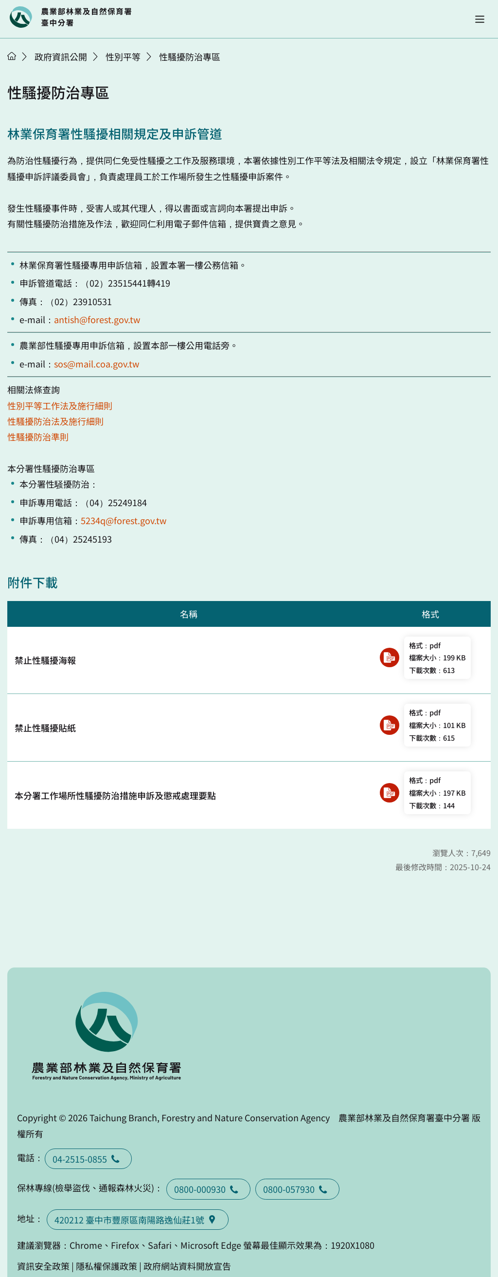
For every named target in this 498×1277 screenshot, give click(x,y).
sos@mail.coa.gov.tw (96, 363)
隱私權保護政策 (106, 1265)
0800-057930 (297, 1189)
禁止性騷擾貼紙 (45, 727)
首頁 (11, 56)
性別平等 (123, 56)
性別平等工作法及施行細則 (59, 405)
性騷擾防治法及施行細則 (55, 421)
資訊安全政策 (43, 1265)
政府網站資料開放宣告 (187, 1265)
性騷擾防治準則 (38, 436)
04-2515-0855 (88, 1158)
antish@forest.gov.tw (97, 319)
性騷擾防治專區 (189, 56)
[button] (479, 19)
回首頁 (70, 17)
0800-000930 (208, 1189)
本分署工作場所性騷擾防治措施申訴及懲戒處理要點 (115, 795)
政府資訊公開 (61, 56)
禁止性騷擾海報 (45, 660)
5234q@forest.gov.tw (123, 520)
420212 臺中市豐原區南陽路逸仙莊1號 (137, 1219)
